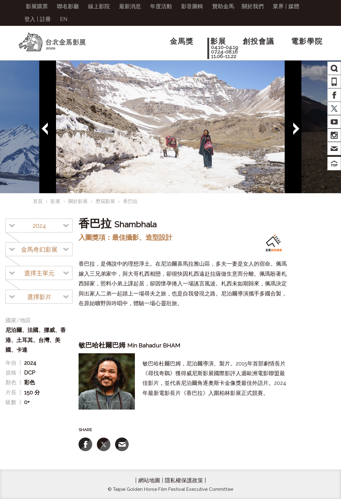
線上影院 (99, 6)
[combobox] (38, 225)
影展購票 (37, 6)
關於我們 (253, 6)
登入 (29, 19)
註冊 (45, 19)
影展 (55, 201)
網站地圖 (149, 480)
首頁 (38, 201)
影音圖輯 (192, 6)
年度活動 (161, 6)
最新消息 (130, 6)
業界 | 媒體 (286, 6)
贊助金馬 (223, 6)
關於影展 (78, 201)
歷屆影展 (105, 201)
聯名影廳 (68, 6)
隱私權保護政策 (184, 480)
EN (64, 19)
